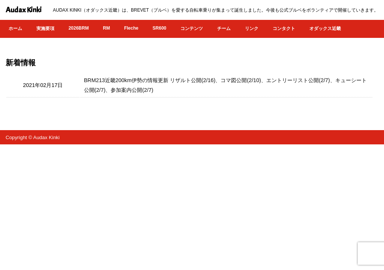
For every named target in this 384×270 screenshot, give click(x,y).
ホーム (15, 28)
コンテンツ (191, 28)
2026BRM (79, 28)
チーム (224, 28)
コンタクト (284, 28)
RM (106, 28)
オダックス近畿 (325, 28)
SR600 (159, 28)
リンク (251, 28)
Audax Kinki (24, 10)
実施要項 (45, 28)
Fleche (131, 28)
